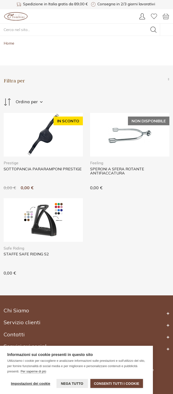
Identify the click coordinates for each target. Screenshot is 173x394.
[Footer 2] (86, 313)
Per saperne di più (33, 371)
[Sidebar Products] (86, 81)
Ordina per (23, 102)
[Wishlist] (154, 18)
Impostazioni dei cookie (30, 384)
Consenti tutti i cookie (116, 384)
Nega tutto (72, 384)
